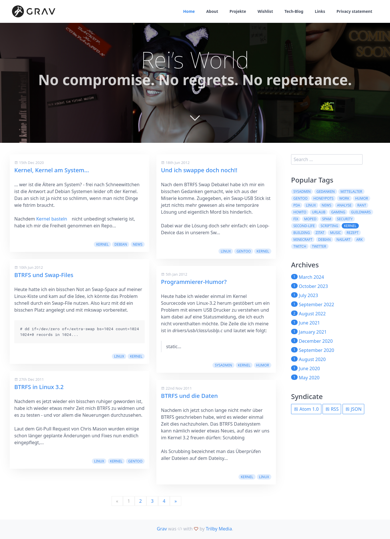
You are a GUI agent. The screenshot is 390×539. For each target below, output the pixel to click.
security (345, 219)
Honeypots (323, 198)
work (344, 198)
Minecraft (302, 239)
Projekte (236, 11)
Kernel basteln (51, 219)
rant (361, 205)
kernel (102, 244)
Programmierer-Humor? (194, 282)
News (138, 244)
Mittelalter (351, 191)
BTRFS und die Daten (189, 396)
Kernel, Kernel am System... (51, 170)
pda (296, 205)
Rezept (353, 232)
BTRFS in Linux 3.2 (38, 387)
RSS (332, 409)
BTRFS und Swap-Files (43, 275)
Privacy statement (354, 11)
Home (186, 11)
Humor (262, 365)
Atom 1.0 (306, 409)
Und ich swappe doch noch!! (199, 170)
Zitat (320, 232)
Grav (162, 529)
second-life (304, 225)
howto (299, 212)
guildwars (361, 212)
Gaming (338, 212)
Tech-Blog (292, 11)
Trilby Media (219, 529)
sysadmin (223, 365)
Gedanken (326, 191)
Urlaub (318, 212)
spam (326, 219)
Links (319, 11)
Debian (120, 244)
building (301, 232)
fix (295, 219)
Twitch (299, 246)
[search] (327, 159)
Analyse (344, 205)
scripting (329, 225)
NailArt (344, 239)
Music (335, 232)
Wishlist (264, 11)
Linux (119, 356)
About (210, 11)
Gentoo (135, 461)
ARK (359, 239)
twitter (319, 246)
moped (310, 219)
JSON (353, 409)
